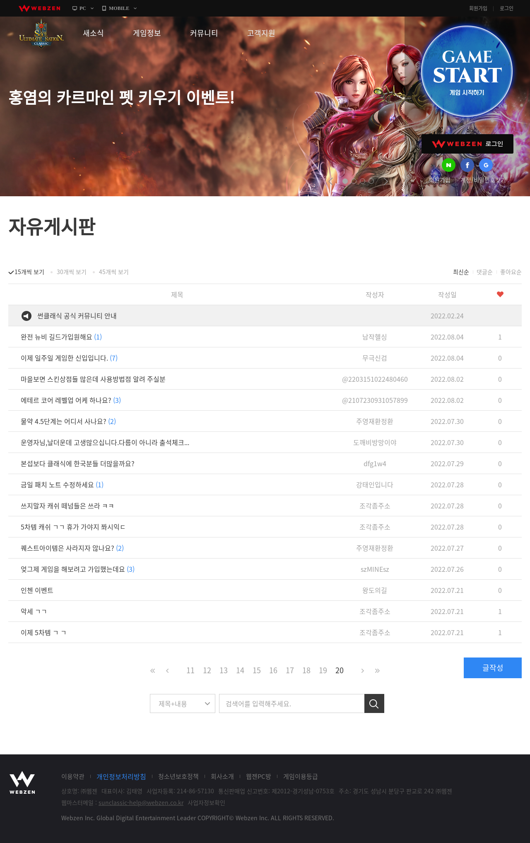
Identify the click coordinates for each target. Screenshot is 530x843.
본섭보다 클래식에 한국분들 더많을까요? (78, 463)
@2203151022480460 (375, 379)
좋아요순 (511, 271)
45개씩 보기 (114, 271)
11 (190, 670)
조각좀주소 (374, 506)
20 (339, 670)
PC (83, 8)
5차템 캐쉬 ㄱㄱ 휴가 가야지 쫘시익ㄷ (73, 527)
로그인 (506, 8)
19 (323, 670)
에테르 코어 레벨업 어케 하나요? (71, 400)
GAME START (467, 71)
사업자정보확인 (206, 802)
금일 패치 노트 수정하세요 (62, 484)
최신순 (461, 271)
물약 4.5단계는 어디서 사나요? (68, 421)
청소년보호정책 (178, 776)
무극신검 (374, 358)
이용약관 (72, 776)
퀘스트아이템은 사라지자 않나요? (72, 548)
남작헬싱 (374, 337)
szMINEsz (375, 569)
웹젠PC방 (258, 776)
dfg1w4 (375, 463)
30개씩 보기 (72, 271)
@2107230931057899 (375, 400)
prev (330, 181)
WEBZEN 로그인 (467, 144)
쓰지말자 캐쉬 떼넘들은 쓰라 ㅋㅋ (67, 506)
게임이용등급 (300, 776)
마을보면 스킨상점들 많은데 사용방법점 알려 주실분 (93, 379)
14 (240, 670)
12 (207, 670)
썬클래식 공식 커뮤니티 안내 (77, 315)
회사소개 (222, 776)
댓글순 (485, 271)
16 (273, 670)
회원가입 (478, 8)
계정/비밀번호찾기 (483, 179)
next (385, 181)
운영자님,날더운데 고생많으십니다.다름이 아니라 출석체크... (105, 442)
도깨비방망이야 (375, 442)
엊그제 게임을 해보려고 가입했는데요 (78, 569)
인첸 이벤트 (37, 590)
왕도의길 (374, 590)
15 (257, 670)
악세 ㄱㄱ (34, 611)
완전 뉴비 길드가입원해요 (61, 337)
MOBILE (119, 8)
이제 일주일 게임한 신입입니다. (69, 358)
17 (290, 670)
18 (306, 670)
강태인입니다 (374, 484)
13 (223, 670)
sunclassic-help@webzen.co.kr (141, 802)
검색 (374, 703)
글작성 (493, 667)
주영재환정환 (374, 421)
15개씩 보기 (29, 271)
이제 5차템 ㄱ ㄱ (44, 632)
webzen (39, 8)
